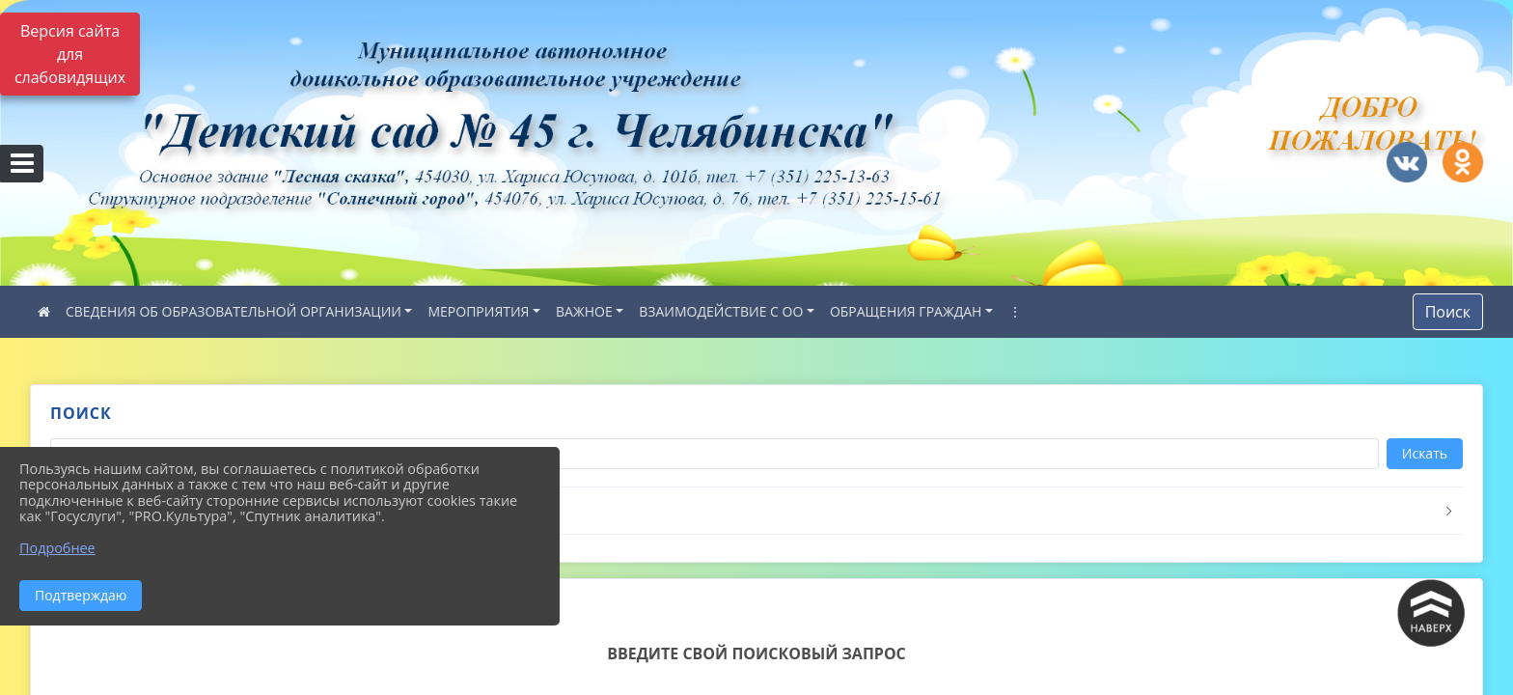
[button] (756, 511)
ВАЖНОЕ (584, 311)
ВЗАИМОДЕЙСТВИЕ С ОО (721, 311)
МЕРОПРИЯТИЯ (478, 311)
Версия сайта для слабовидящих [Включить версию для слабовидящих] (69, 54)
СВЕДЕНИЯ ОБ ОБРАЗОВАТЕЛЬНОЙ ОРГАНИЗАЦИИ (233, 311)
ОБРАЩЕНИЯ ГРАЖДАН (906, 311)
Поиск (1448, 311)
